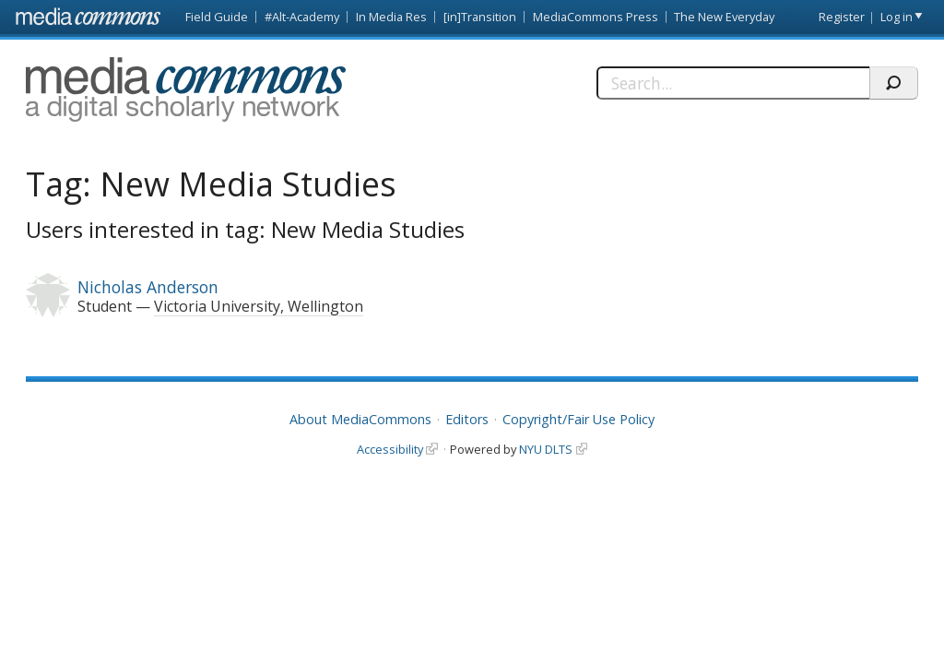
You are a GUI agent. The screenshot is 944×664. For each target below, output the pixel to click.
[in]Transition (479, 16)
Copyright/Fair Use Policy (578, 419)
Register (842, 16)
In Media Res (391, 16)
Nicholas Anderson (147, 287)
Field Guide (216, 16)
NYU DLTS (545, 449)
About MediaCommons (360, 419)
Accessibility (390, 449)
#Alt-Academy (302, 16)
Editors (467, 419)
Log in (896, 16)
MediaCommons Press (595, 16)
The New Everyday (724, 16)
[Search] (732, 83)
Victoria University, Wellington (258, 306)
